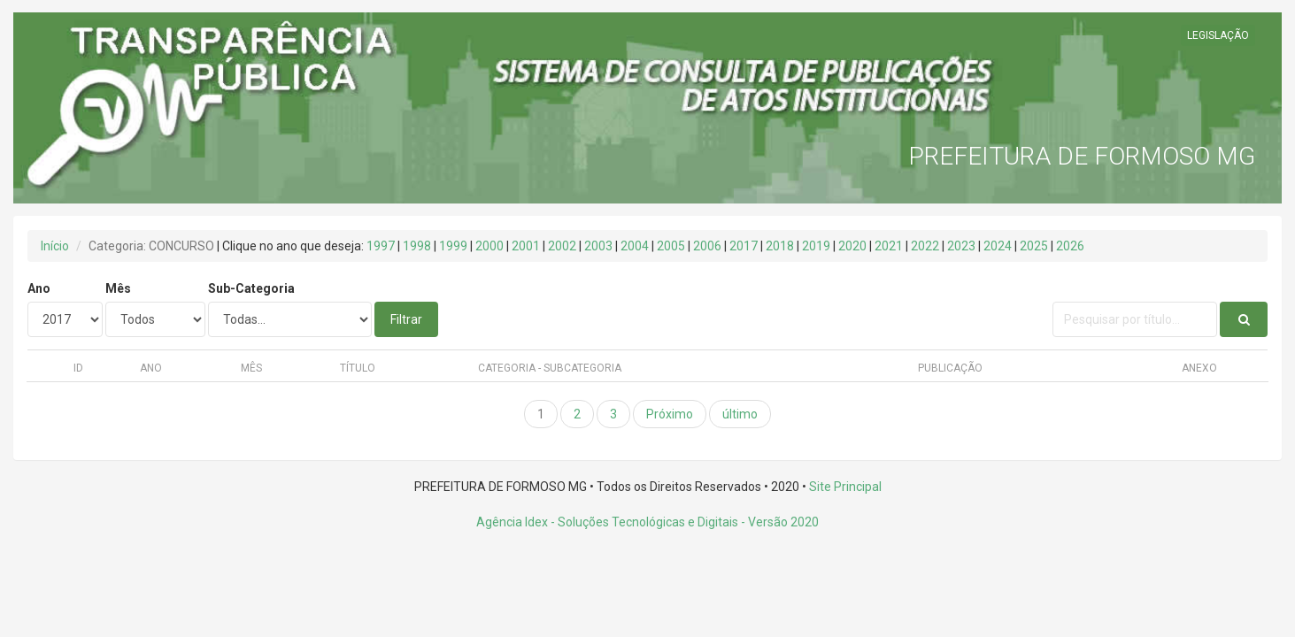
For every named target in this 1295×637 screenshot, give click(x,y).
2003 (598, 246)
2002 (562, 246)
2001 (526, 246)
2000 (489, 246)
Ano (38, 288)
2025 (1034, 246)
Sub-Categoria (251, 288)
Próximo (669, 414)
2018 (780, 246)
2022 (925, 246)
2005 (671, 246)
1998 (417, 246)
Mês (118, 288)
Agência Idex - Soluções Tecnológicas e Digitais (607, 522)
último (740, 414)
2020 (852, 246)
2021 (889, 246)
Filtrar (406, 319)
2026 (1070, 246)
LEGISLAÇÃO (1218, 35)
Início (55, 246)
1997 (380, 246)
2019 (816, 246)
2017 (743, 246)
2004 (635, 246)
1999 (453, 246)
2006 (707, 246)
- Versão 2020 (778, 522)
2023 (961, 246)
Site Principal (845, 487)
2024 (997, 246)
